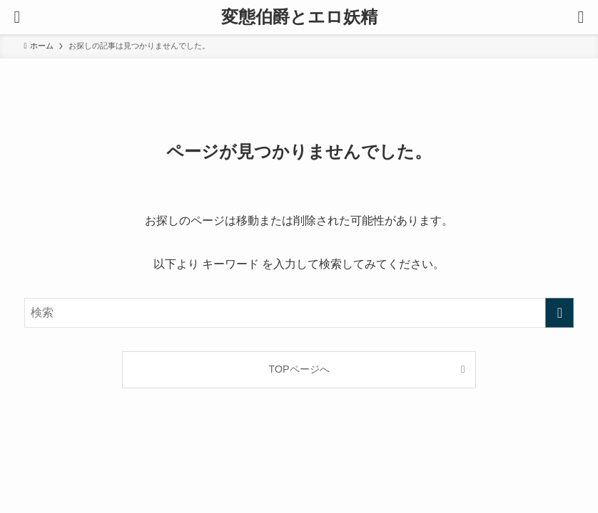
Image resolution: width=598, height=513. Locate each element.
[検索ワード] (299, 313)
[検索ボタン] (581, 17)
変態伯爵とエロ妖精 (299, 17)
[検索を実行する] (559, 313)
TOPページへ (298, 369)
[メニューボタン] (17, 17)
